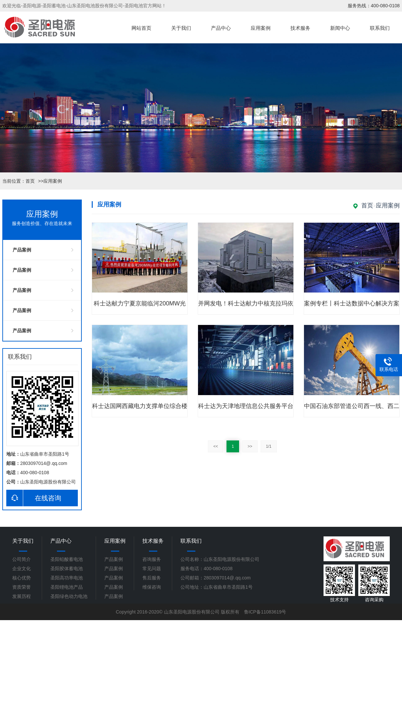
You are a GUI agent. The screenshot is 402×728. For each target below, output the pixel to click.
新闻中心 (340, 28)
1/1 (269, 446)
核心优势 (21, 577)
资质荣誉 (21, 587)
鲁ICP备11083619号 (265, 611)
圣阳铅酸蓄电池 (66, 559)
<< (215, 446)
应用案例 (261, 28)
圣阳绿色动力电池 (68, 596)
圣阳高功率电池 (66, 577)
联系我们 (380, 28)
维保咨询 (151, 587)
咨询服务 (151, 559)
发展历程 (21, 596)
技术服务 (300, 28)
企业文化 (21, 568)
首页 (30, 181)
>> (250, 446)
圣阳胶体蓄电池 (66, 568)
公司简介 (21, 559)
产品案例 (22, 249)
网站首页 (141, 28)
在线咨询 (33, 498)
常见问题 (151, 568)
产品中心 (221, 28)
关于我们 (181, 28)
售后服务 (151, 577)
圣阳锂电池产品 (66, 587)
